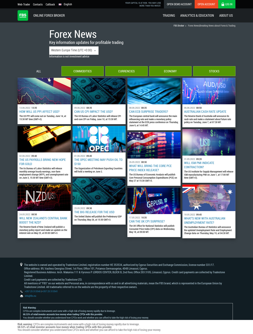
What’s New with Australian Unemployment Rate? (204, 220)
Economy (170, 71)
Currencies (126, 71)
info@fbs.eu (30, 295)
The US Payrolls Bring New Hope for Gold (42, 162)
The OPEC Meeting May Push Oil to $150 (98, 162)
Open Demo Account (179, 4)
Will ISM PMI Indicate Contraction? (199, 165)
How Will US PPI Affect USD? (39, 111)
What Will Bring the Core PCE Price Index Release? (150, 168)
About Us (226, 15)
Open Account (206, 4)
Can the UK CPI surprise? (147, 221)
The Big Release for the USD (94, 212)
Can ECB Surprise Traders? (148, 111)
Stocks (214, 71)
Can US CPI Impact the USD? (93, 111)
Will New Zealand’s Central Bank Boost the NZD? (43, 220)
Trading (169, 15)
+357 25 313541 (50, 291)
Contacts (38, 4)
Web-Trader (24, 4)
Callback (50, 4)
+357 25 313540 (33, 291)
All (38, 71)
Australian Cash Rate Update (205, 111)
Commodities (82, 71)
